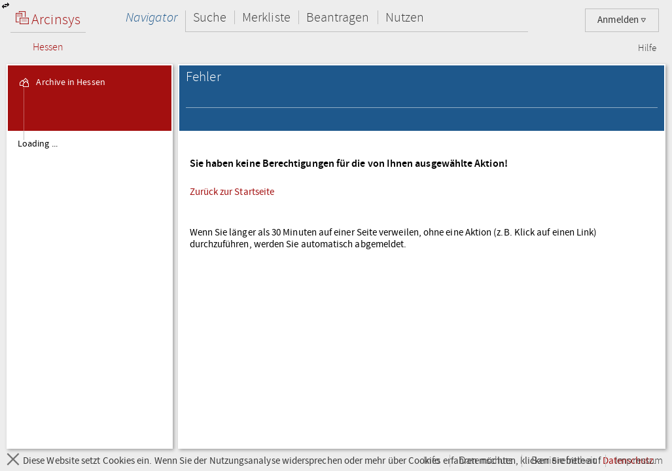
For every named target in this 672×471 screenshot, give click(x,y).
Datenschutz (485, 461)
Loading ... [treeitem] (38, 144)
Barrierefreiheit (563, 461)
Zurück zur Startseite (232, 191)
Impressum (639, 461)
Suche (209, 17)
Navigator (151, 17)
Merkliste (266, 17)
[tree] (89, 289)
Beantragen (338, 17)
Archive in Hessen (61, 82)
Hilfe (647, 48)
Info (431, 461)
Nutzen (404, 17)
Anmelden (621, 20)
